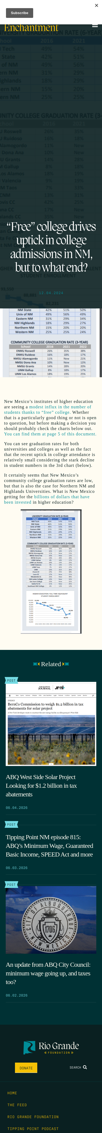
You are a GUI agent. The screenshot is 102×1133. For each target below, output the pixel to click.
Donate (26, 1067)
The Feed (17, 1104)
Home (12, 1092)
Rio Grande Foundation (33, 1116)
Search (78, 1067)
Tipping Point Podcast (33, 1128)
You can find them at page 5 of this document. (50, 434)
